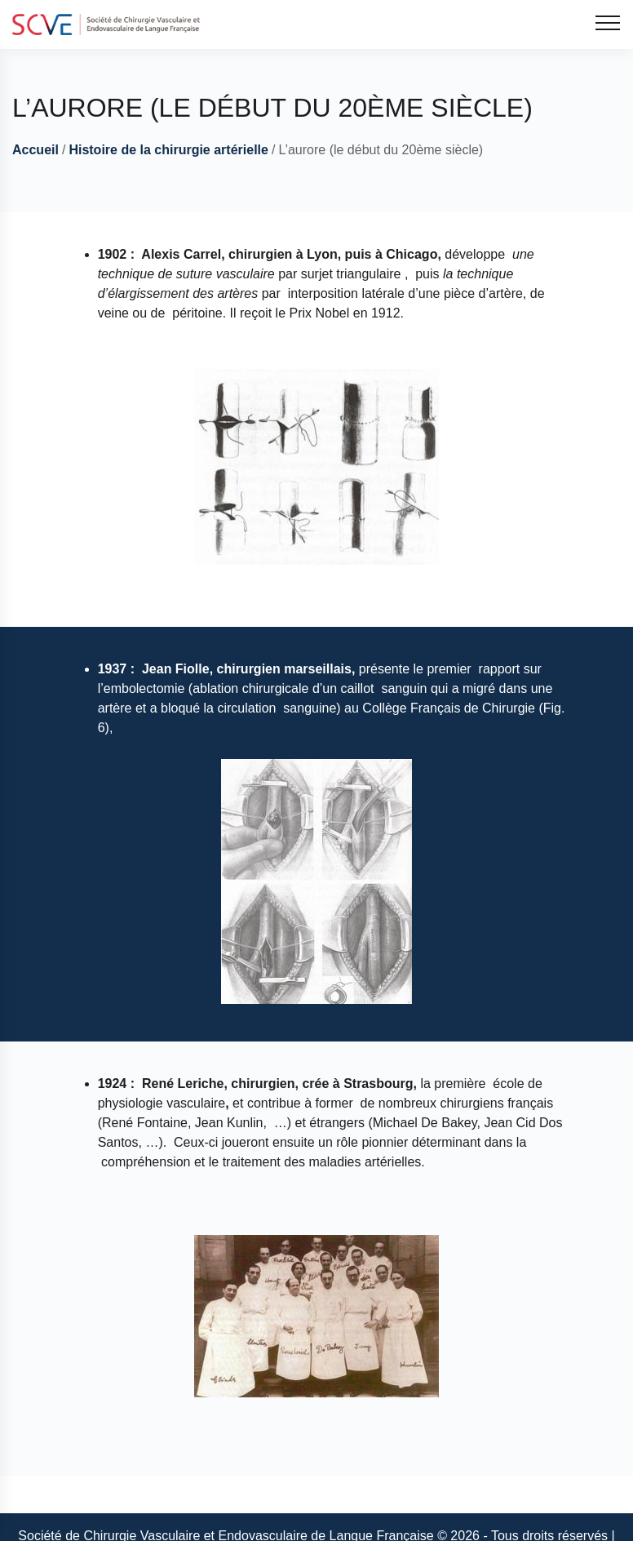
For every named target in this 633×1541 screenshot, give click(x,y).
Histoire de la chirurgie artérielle (168, 150)
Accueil (35, 150)
